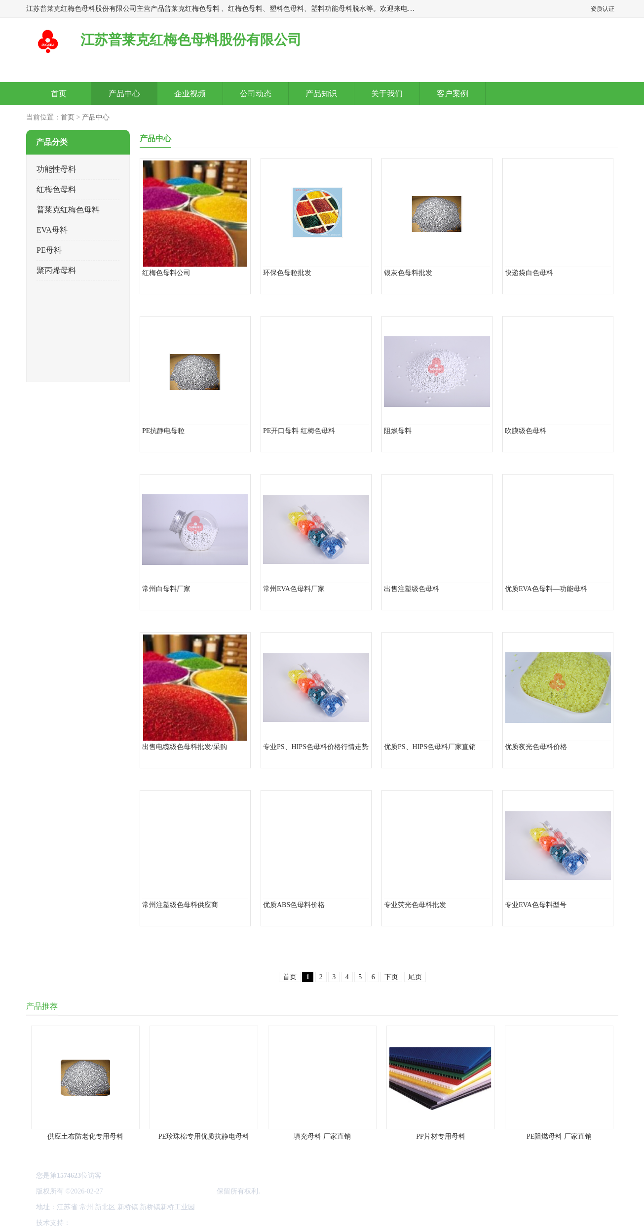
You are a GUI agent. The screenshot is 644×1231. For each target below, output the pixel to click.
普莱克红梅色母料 (68, 209)
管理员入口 (155, 1223)
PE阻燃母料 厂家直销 (559, 1136)
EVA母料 (52, 230)
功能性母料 (56, 169)
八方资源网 (89, 1223)
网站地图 (188, 1223)
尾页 (414, 977)
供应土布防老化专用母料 (85, 1136)
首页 (59, 93)
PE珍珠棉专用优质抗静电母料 (203, 1136)
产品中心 (124, 93)
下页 (391, 977)
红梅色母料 (56, 189)
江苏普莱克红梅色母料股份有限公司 (159, 1191)
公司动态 (255, 93)
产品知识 (321, 93)
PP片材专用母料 (440, 1136)
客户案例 (452, 93)
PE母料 (49, 250)
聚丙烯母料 (56, 270)
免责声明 (122, 1223)
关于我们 (387, 93)
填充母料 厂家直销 (322, 1136)
